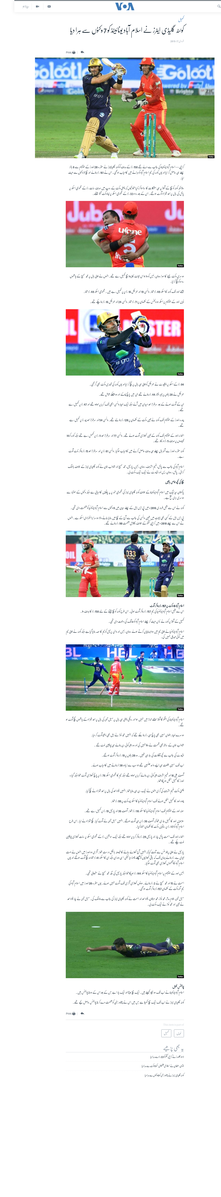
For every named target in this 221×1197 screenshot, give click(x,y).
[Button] (67, 52)
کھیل (167, 19)
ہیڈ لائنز (11, 6)
